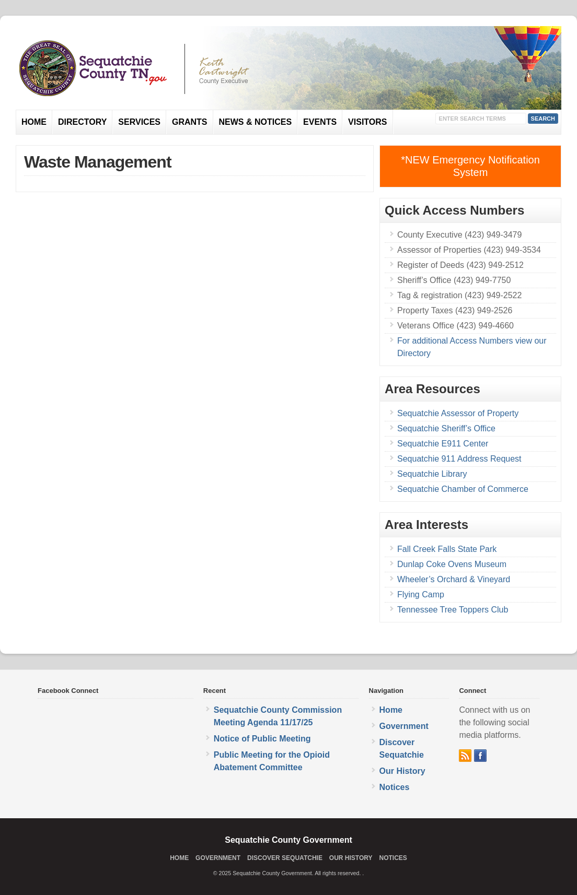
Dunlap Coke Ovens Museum (451, 564)
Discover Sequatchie (284, 858)
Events (320, 121)
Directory (82, 121)
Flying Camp (420, 594)
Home (34, 121)
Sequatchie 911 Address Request (459, 458)
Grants (189, 121)
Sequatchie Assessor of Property (457, 413)
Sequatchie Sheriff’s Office (446, 428)
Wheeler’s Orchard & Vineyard (453, 579)
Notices (394, 787)
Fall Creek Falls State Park (447, 549)
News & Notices (255, 121)
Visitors (367, 121)
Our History (402, 771)
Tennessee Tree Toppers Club (452, 609)
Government (404, 726)
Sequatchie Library (432, 473)
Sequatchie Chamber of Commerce (462, 489)
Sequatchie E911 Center (442, 443)
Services (139, 121)
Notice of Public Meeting (262, 738)
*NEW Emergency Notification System (470, 166)
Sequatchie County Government (288, 839)
